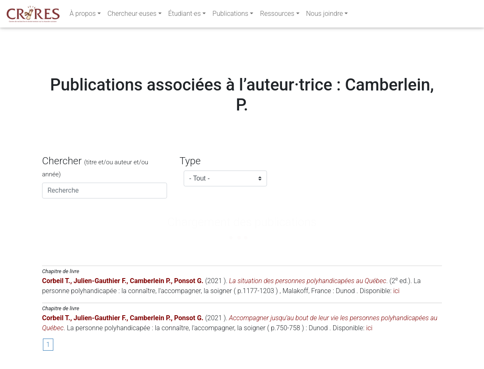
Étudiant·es (184, 15)
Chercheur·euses (132, 15)
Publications (230, 15)
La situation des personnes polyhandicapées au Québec (307, 281)
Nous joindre (324, 15)
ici (396, 291)
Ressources (277, 15)
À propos (83, 15)
